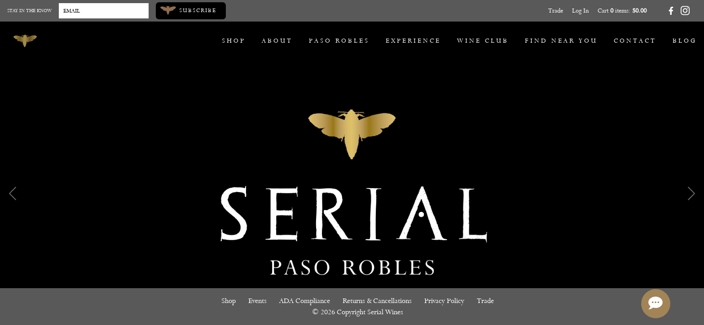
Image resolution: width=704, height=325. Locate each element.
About (277, 40)
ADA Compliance (304, 300)
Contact (635, 40)
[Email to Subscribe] (104, 10)
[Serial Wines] (25, 41)
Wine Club (483, 40)
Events (257, 300)
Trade (555, 10)
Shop (234, 40)
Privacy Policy (444, 300)
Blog (685, 40)
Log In (580, 10)
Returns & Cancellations (377, 300)
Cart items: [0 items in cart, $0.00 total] (622, 10)
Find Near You (561, 40)
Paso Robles (339, 40)
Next (691, 193)
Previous (12, 193)
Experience (413, 40)
